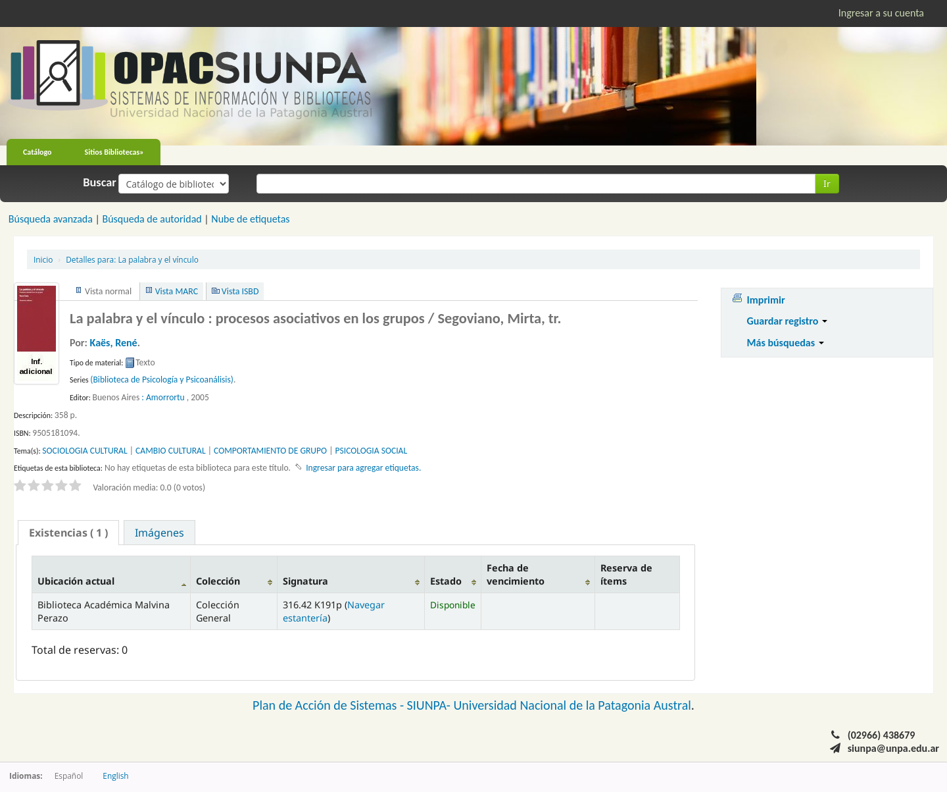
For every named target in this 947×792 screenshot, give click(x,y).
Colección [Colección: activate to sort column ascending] (218, 581)
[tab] (68, 532)
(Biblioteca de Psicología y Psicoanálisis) (161, 379)
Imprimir (766, 300)
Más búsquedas (785, 342)
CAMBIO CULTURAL (170, 450)
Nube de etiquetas (250, 219)
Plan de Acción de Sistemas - (330, 705)
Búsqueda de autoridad (151, 219)
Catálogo (37, 152)
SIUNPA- (430, 705)
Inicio (43, 259)
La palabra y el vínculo (132, 259)
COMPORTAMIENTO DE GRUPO (270, 450)
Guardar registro (787, 321)
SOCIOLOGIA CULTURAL (84, 450)
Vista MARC (176, 291)
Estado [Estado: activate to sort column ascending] (446, 581)
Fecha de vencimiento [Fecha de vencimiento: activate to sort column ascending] (516, 574)
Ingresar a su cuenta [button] (881, 13)
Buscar (99, 182)
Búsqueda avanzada (51, 219)
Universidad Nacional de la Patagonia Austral (572, 705)
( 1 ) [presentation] (68, 532)
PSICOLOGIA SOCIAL (371, 450)
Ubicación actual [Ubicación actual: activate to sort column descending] (75, 581)
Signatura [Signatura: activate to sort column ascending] (305, 581)
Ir (827, 183)
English (115, 775)
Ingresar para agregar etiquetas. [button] (363, 467)
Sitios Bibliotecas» (114, 152)
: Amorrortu (162, 397)
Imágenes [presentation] (159, 532)
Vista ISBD (240, 291)
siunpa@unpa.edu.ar (893, 748)
